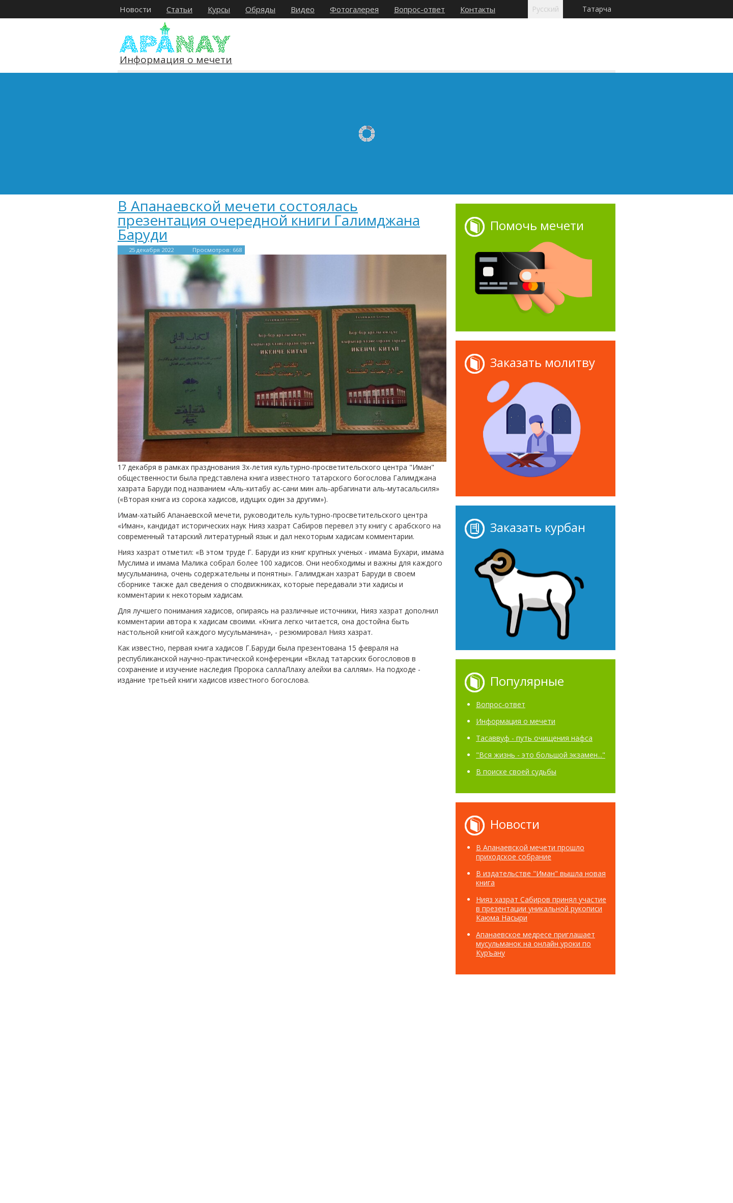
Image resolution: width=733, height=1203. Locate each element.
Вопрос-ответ (419, 9)
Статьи (179, 9)
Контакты (477, 9)
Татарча (596, 9)
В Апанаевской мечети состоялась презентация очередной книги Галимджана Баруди (269, 220)
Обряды (260, 9)
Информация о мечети (176, 60)
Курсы (219, 9)
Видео (303, 9)
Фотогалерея (354, 9)
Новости (135, 9)
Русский (545, 9)
